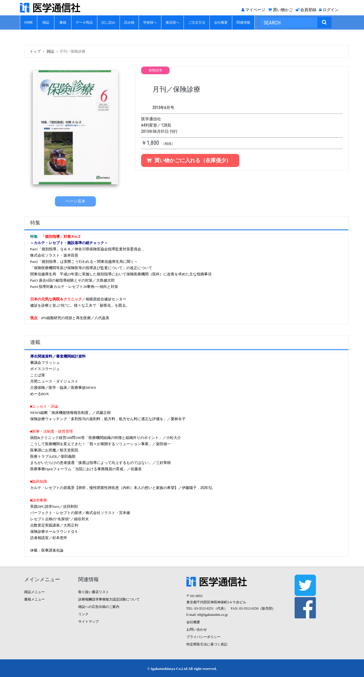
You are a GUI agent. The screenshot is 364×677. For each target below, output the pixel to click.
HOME (28, 22)
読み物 (129, 22)
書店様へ (172, 22)
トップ (35, 51)
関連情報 (243, 22)
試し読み (108, 22)
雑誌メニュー (34, 592)
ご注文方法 (196, 22)
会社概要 (221, 22)
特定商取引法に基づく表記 (206, 644)
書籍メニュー (34, 599)
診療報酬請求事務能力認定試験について (109, 599)
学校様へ (150, 22)
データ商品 (84, 22)
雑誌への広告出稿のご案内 (98, 607)
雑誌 (45, 22)
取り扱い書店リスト (93, 592)
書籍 (62, 22)
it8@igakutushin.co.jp (213, 615)
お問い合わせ (196, 629)
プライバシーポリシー (203, 637)
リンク (83, 614)
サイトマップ (88, 622)
